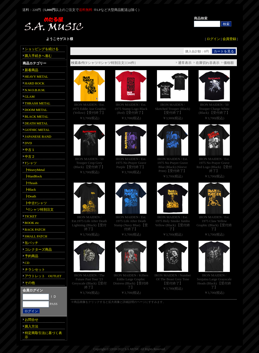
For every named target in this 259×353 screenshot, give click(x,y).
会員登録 (229, 39)
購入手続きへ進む (38, 56)
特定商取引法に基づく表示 (43, 335)
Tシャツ (31, 163)
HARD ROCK (35, 83)
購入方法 (31, 326)
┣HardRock (33, 176)
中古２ (30, 156)
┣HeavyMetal (35, 170)
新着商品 (31, 70)
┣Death (30, 196)
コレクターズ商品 (38, 249)
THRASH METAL (37, 103)
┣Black (30, 189)
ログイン (213, 39)
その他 (30, 283)
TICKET (31, 216)
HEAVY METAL (36, 76)
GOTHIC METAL (37, 130)
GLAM (30, 96)
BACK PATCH (35, 229)
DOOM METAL (36, 110)
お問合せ (31, 320)
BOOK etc (32, 223)
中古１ (30, 150)
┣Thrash (31, 183)
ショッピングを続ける (42, 49)
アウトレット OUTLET (43, 276)
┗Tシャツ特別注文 (39, 209)
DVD (28, 143)
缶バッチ (31, 243)
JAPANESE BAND (38, 136)
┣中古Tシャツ (36, 203)
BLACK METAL (36, 116)
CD (27, 263)
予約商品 (31, 256)
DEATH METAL (36, 123)
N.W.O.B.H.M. (35, 90)
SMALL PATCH (36, 236)
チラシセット (35, 269)
